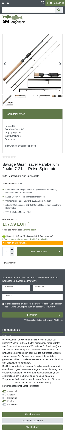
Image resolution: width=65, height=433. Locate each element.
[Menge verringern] (12, 254)
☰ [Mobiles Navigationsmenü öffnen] (59, 19)
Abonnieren (43, 315)
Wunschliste (10, 263)
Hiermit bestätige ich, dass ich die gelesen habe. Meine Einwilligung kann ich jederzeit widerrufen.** (33, 305)
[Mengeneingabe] (6, 251)
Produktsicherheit (15, 113)
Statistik (11, 394)
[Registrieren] (8, 2)
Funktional (12, 404)
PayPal (10, 401)
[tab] (32, 114)
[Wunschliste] (42, 3)
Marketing (12, 398)
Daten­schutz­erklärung (50, 386)
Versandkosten (29, 230)
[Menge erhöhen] (12, 249)
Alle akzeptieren (32, 414)
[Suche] (59, 10)
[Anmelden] (3, 2)
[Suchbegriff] (28, 10)
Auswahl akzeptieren (32, 420)
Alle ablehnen (32, 427)
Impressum (7, 382)
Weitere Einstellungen (13, 408)
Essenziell (12, 391)
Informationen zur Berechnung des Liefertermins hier (25, 239)
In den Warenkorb (45, 251)
